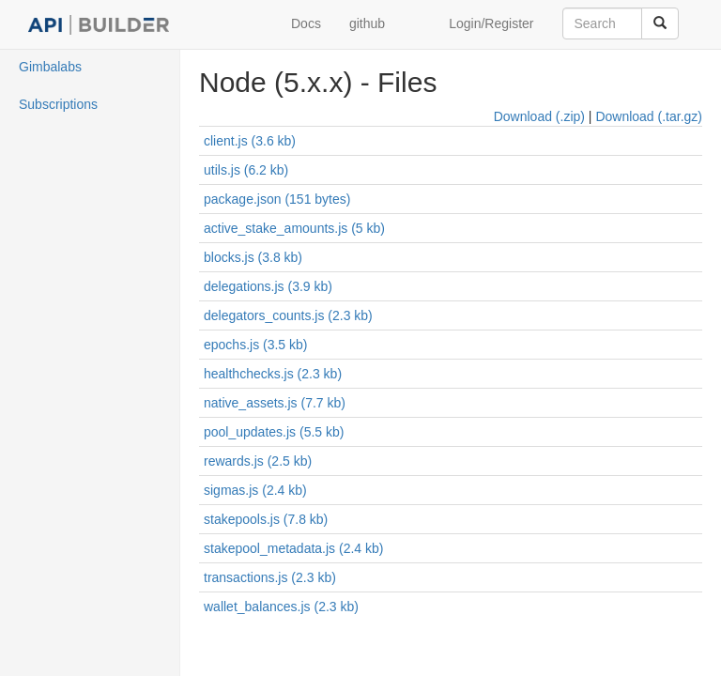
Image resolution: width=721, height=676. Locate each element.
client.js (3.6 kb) (250, 140)
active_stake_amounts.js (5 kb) (294, 228)
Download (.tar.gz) (648, 116)
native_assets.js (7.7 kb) (274, 402)
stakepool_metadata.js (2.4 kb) (293, 548)
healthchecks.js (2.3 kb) (273, 373)
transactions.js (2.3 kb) (270, 577)
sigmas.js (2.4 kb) (255, 490)
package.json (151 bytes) (277, 199)
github (367, 23)
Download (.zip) (539, 116)
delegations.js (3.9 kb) (268, 286)
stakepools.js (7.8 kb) (266, 519)
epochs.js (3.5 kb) (256, 344)
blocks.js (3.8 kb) (253, 257)
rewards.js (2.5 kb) (258, 461)
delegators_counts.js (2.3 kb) (288, 315)
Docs (306, 23)
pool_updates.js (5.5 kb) (274, 431)
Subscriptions (58, 104)
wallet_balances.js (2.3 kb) (281, 606)
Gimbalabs (50, 66)
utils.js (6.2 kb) (246, 169)
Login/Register (491, 23)
